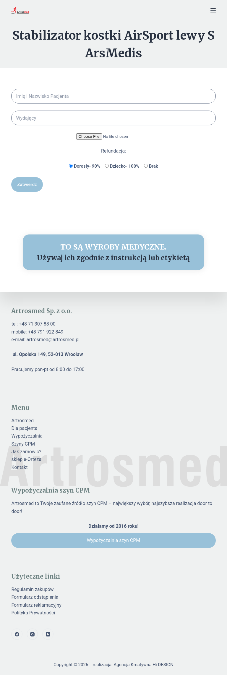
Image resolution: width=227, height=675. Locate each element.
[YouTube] (47, 634)
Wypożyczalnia (27, 436)
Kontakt (19, 467)
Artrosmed (22, 420)
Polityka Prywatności (33, 613)
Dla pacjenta (24, 428)
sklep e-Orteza (26, 459)
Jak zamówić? (26, 451)
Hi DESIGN (163, 664)
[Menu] (213, 10)
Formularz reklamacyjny (36, 605)
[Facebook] (16, 634)
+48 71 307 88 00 (37, 324)
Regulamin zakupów (32, 589)
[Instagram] (32, 634)
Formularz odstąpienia (34, 597)
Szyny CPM (23, 443)
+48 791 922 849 (46, 331)
